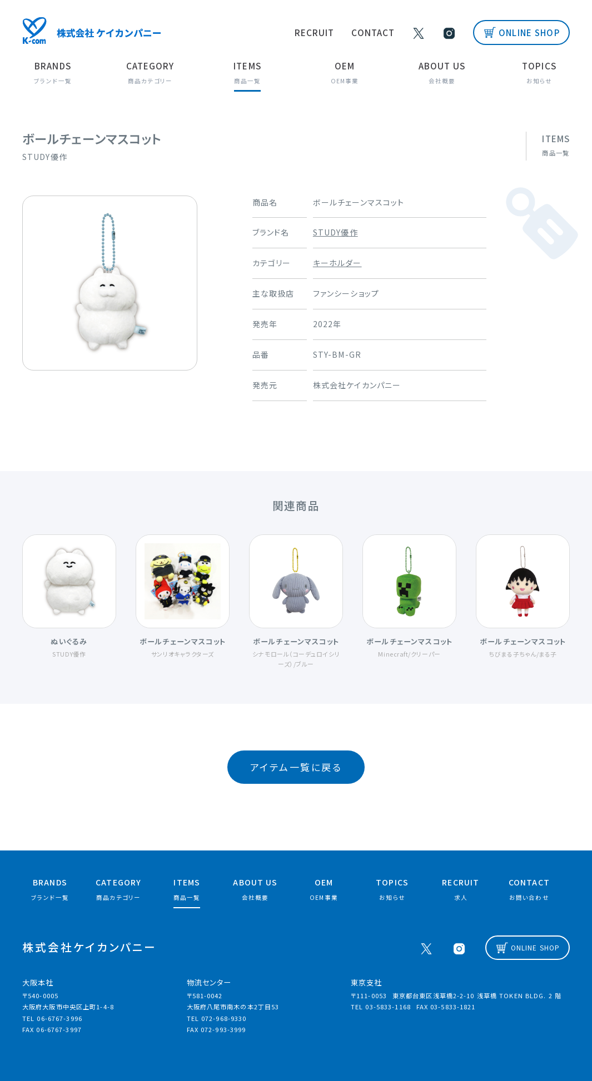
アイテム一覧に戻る (296, 764)
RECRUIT (322, 32)
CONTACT (380, 32)
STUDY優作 (335, 231)
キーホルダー (337, 262)
